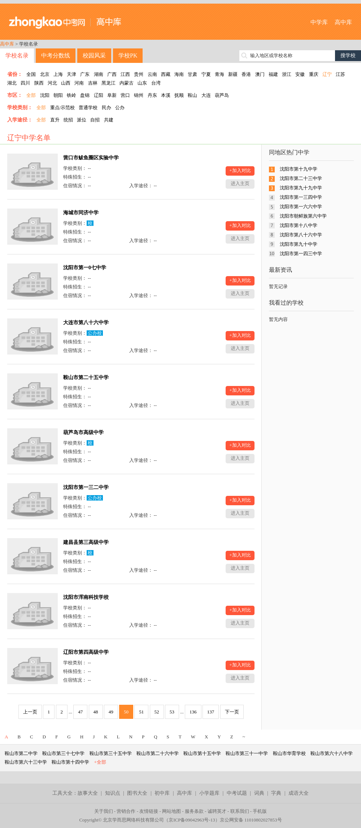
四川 (25, 83)
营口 (125, 95)
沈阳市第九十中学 (298, 244)
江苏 (340, 74)
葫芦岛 (222, 95)
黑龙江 (108, 83)
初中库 (162, 793)
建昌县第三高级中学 (86, 542)
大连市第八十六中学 (86, 322)
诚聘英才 (217, 811)
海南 (179, 74)
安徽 (300, 74)
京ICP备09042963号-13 (192, 820)
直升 (55, 120)
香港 (246, 74)
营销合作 (126, 811)
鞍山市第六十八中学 (331, 753)
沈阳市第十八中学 (298, 225)
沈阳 (44, 95)
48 (95, 712)
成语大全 (298, 793)
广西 (112, 74)
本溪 (165, 95)
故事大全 (88, 793)
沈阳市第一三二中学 (86, 487)
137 (210, 712)
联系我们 (239, 811)
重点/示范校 (62, 107)
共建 (108, 120)
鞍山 (192, 95)
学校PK (127, 55)
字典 (276, 793)
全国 (31, 74)
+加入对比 (240, 170)
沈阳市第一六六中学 (301, 206)
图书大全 (137, 793)
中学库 (319, 22)
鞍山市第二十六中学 (157, 753)
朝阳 (58, 95)
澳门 (260, 74)
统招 (68, 120)
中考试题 (237, 793)
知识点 (112, 793)
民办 (106, 107)
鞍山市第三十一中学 (247, 753)
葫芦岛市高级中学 (83, 432)
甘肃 (192, 74)
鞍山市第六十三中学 (26, 762)
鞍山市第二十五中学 (86, 377)
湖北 (12, 83)
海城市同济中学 (81, 212)
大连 (206, 95)
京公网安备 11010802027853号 (251, 820)
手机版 (260, 811)
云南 (152, 74)
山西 (65, 83)
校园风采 (94, 55)
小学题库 (209, 793)
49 (111, 712)
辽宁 (327, 74)
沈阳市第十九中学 (298, 169)
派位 (81, 120)
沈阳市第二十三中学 (301, 178)
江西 (125, 74)
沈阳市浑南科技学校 (86, 597)
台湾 (156, 83)
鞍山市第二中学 (21, 753)
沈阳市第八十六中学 (301, 234)
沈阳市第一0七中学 (84, 267)
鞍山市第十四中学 (70, 762)
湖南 (98, 74)
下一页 (232, 712)
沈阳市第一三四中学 (301, 197)
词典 (259, 793)
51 (141, 712)
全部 (31, 95)
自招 (95, 120)
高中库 (343, 22)
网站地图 (171, 811)
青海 (219, 74)
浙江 (286, 74)
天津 (71, 74)
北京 (44, 74)
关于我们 (103, 811)
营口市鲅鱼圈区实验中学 (91, 157)
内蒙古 (126, 83)
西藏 (165, 74)
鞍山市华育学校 (289, 753)
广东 (85, 74)
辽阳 (98, 95)
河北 (52, 83)
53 (172, 712)
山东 (142, 83)
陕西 (39, 83)
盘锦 (85, 95)
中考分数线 (55, 55)
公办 (120, 107)
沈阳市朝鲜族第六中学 (303, 216)
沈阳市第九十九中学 (301, 187)
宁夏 (206, 74)
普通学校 (88, 107)
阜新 (112, 95)
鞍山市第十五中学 (202, 753)
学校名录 (17, 55)
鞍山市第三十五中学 (111, 753)
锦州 (138, 95)
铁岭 (71, 95)
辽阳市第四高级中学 (86, 652)
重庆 (313, 74)
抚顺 (179, 95)
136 (193, 712)
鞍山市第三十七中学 (63, 753)
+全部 (100, 762)
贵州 (138, 74)
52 (157, 712)
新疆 (233, 74)
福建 (273, 74)
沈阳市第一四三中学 (301, 253)
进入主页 (240, 183)
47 (80, 712)
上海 (58, 74)
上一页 (30, 712)
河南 (79, 83)
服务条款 (194, 811)
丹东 (152, 95)
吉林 (92, 83)
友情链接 (148, 811)
